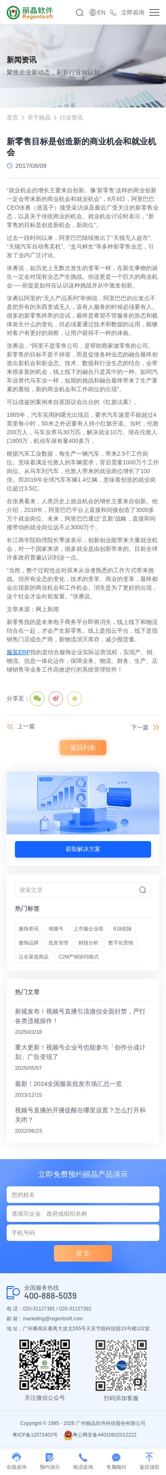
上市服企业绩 (88, 929)
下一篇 (140, 727)
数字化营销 (120, 943)
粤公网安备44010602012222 (99, 1435)
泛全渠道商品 (34, 957)
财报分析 (88, 943)
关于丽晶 (39, 117)
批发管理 (58, 943)
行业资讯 (71, 117)
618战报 (122, 929)
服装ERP (18, 652)
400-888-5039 (50, 1295)
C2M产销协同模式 (79, 957)
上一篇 (26, 726)
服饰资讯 (29, 929)
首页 (12, 117)
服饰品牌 (29, 943)
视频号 (56, 929)
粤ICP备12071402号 (35, 1435)
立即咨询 (132, 12)
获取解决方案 (83, 849)
